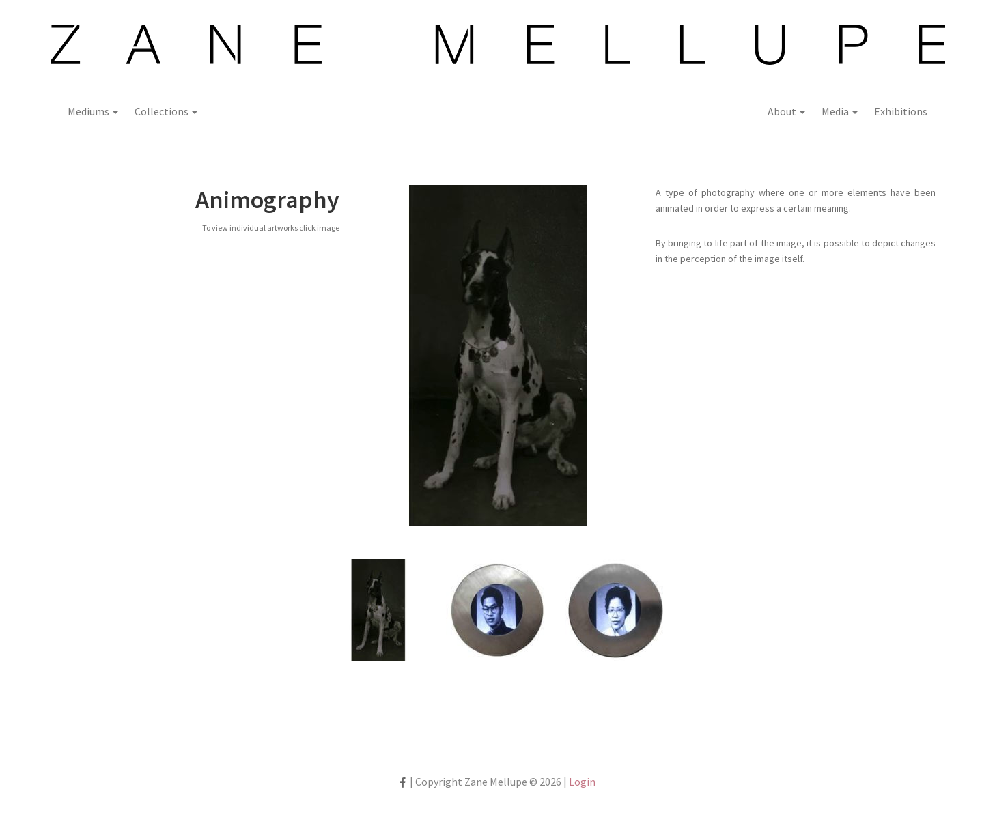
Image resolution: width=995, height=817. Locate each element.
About (786, 111)
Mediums (93, 111)
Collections (166, 111)
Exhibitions (900, 111)
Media (840, 111)
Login (582, 781)
